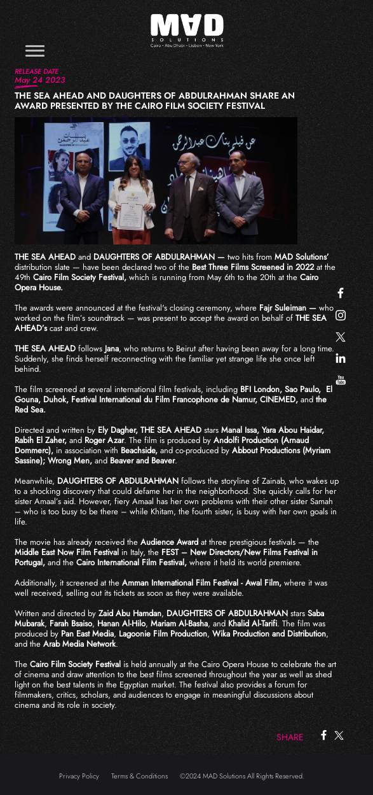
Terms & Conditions (139, 776)
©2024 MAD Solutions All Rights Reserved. (242, 776)
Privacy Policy (79, 776)
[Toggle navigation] (34, 50)
